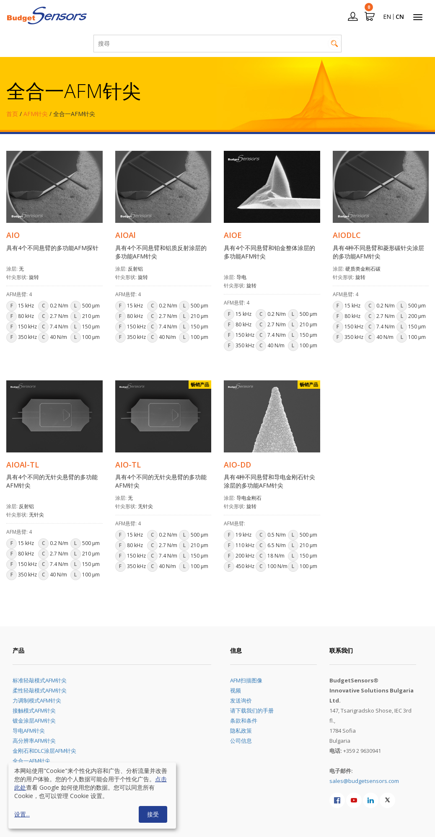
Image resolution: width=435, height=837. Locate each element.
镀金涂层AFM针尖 (34, 720)
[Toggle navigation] (418, 17)
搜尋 (334, 43)
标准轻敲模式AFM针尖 (40, 680)
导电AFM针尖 (29, 730)
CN (400, 17)
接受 (153, 814)
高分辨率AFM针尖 (34, 740)
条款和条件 (243, 720)
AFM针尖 (35, 114)
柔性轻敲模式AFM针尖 (40, 690)
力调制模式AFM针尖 (37, 700)
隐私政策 (241, 730)
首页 (12, 114)
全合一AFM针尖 (31, 761)
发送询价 (241, 700)
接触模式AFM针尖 (34, 710)
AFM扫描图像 (246, 680)
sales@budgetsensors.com (364, 781)
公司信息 (241, 740)
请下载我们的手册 (252, 710)
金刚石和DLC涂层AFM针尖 (44, 750)
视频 (235, 690)
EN (387, 17)
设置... (22, 814)
